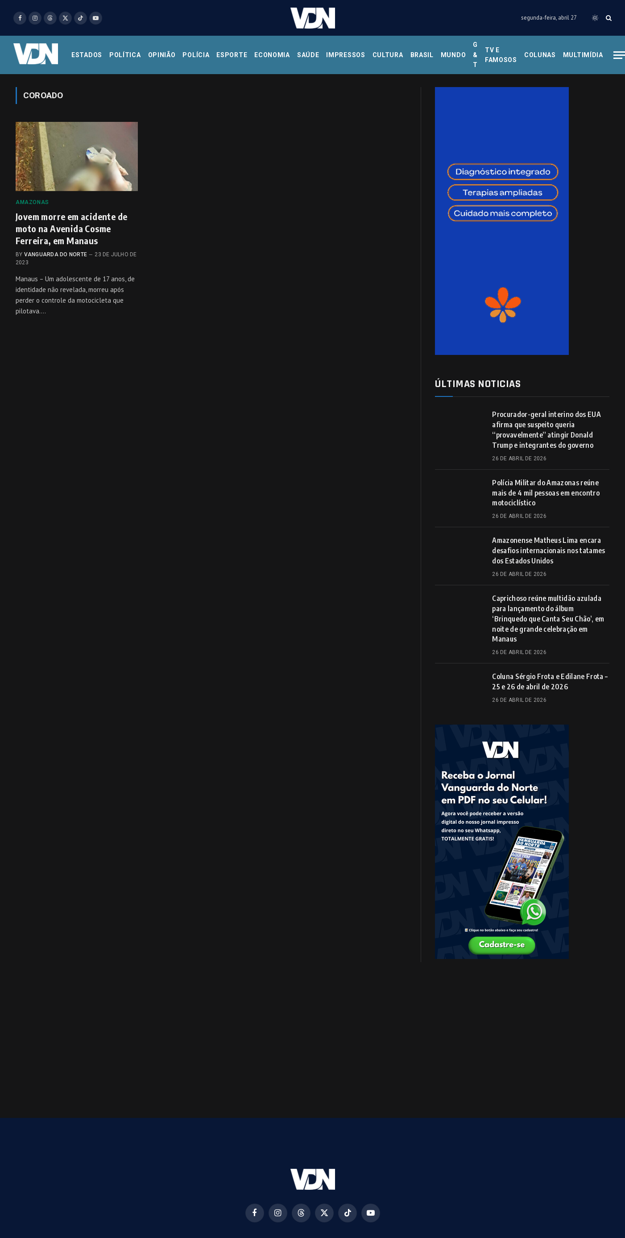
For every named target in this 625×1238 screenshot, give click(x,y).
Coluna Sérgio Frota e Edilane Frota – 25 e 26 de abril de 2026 (550, 681)
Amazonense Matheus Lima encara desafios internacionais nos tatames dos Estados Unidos (548, 550)
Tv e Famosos (501, 54)
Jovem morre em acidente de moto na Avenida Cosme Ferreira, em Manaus (71, 228)
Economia (272, 54)
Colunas (540, 54)
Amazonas (32, 202)
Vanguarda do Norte (55, 254)
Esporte (231, 54)
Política (125, 54)
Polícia (195, 54)
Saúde (308, 54)
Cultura (388, 54)
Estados (86, 54)
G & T (475, 54)
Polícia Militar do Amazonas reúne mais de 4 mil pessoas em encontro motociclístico (546, 493)
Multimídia (583, 54)
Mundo (453, 54)
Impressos (345, 54)
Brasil (422, 54)
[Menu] (619, 55)
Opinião (162, 54)
